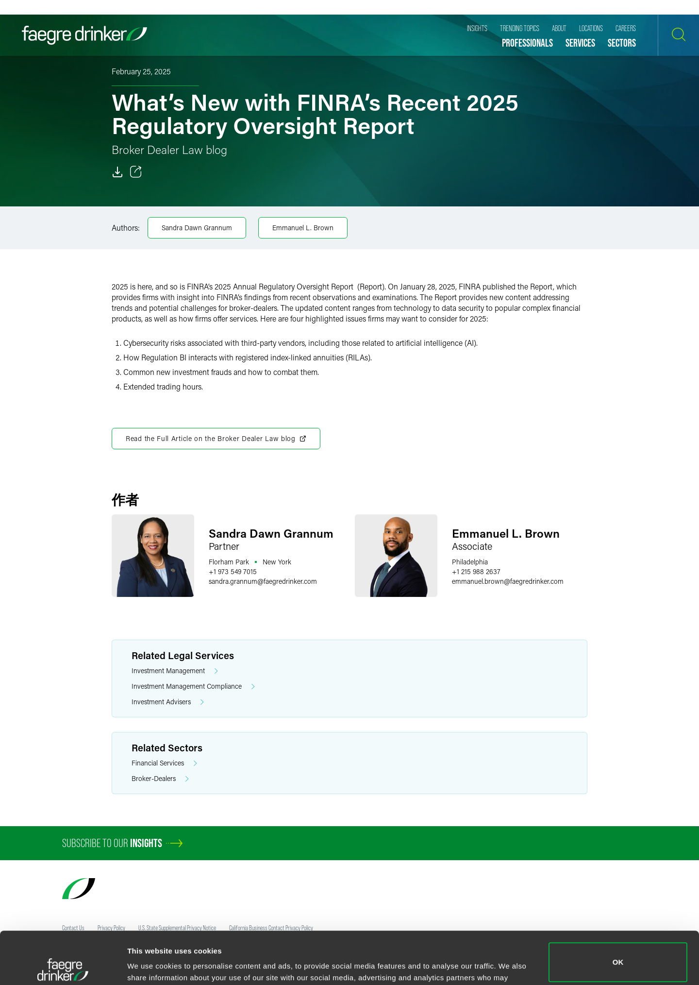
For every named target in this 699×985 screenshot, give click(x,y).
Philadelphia (470, 561)
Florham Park (229, 561)
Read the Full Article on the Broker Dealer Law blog (216, 438)
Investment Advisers (168, 702)
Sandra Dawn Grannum (197, 227)
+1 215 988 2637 (476, 571)
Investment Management (175, 671)
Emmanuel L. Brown (302, 227)
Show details (149, 964)
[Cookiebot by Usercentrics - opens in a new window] (62, 966)
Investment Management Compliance (193, 686)
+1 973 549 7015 (233, 571)
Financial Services (164, 763)
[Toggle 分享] (136, 172)
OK (618, 910)
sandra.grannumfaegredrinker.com (263, 581)
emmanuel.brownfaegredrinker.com (508, 581)
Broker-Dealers (160, 779)
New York (277, 561)
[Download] (117, 172)
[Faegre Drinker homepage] (84, 35)
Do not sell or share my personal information (618, 953)
